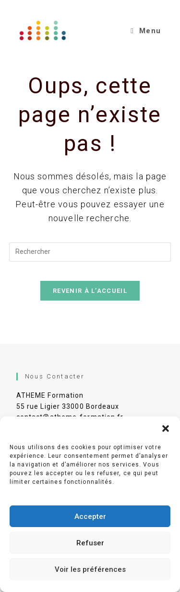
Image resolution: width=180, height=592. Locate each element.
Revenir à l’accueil (90, 290)
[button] (165, 428)
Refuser (90, 543)
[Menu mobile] (146, 30)
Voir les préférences (90, 569)
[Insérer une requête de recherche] (90, 252)
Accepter (90, 516)
